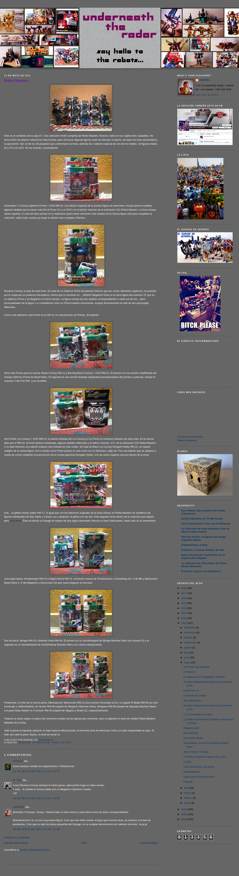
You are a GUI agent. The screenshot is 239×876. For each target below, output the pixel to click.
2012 (184, 618)
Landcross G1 (191, 690)
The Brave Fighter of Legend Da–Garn (204, 756)
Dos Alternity (190, 733)
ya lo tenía (15, 520)
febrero (188, 797)
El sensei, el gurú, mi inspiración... (201, 571)
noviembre (190, 632)
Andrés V (18, 761)
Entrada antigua (149, 842)
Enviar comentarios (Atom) (35, 849)
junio (187, 657)
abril (186, 787)
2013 (184, 613)
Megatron (24, 743)
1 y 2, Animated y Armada (197, 714)
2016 (184, 598)
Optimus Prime (41, 743)
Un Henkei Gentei (193, 738)
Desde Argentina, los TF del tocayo (202, 518)
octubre (188, 637)
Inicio (84, 842)
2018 (184, 588)
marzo (188, 792)
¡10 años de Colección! (190, 436)
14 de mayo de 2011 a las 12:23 (36, 771)
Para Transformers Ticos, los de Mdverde (205, 523)
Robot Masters (16, 81)
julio (186, 652)
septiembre (190, 642)
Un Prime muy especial (196, 666)
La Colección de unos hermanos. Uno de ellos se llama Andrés (205, 530)
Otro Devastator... (193, 700)
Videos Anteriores (187, 440)
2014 (184, 608)
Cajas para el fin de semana (199, 776)
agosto (188, 647)
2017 (184, 593)
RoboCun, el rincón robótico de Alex (203, 549)
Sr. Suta (17, 780)
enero (187, 802)
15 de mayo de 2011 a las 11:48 (36, 829)
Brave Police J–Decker (196, 751)
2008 (184, 819)
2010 (184, 809)
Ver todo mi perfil (207, 95)
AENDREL (19, 806)
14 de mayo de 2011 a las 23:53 (36, 798)
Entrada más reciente (16, 842)
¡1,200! (187, 761)
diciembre (190, 627)
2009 (184, 814)
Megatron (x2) (191, 728)
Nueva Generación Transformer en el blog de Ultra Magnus (203, 556)
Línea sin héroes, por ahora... (199, 766)
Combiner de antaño (194, 695)
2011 (184, 623)
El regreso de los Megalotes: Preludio (204, 676)
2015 (184, 603)
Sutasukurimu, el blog (194, 544)
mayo (187, 662)
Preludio (188, 781)
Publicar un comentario (17, 837)
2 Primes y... (190, 671)
